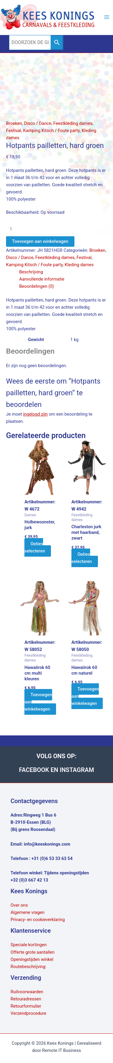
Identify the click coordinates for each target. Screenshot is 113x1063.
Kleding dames (79, 264)
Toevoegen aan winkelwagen (40, 241)
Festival (13, 130)
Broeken (14, 123)
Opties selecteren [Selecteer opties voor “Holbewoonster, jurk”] (34, 547)
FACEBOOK (35, 769)
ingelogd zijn (35, 414)
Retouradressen (26, 999)
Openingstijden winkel (32, 959)
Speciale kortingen (29, 944)
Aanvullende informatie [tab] (41, 279)
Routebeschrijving (28, 966)
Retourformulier (26, 1006)
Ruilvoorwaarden (27, 991)
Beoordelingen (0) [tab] (36, 286)
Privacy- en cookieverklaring (38, 919)
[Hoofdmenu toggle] (106, 17)
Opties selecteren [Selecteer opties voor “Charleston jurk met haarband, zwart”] (81, 558)
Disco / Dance (37, 123)
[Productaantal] (17, 229)
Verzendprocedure (28, 1013)
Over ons (19, 905)
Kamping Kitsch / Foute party (51, 130)
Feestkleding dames (73, 123)
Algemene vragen (28, 912)
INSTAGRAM (77, 769)
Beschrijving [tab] (31, 272)
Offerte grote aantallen (33, 952)
